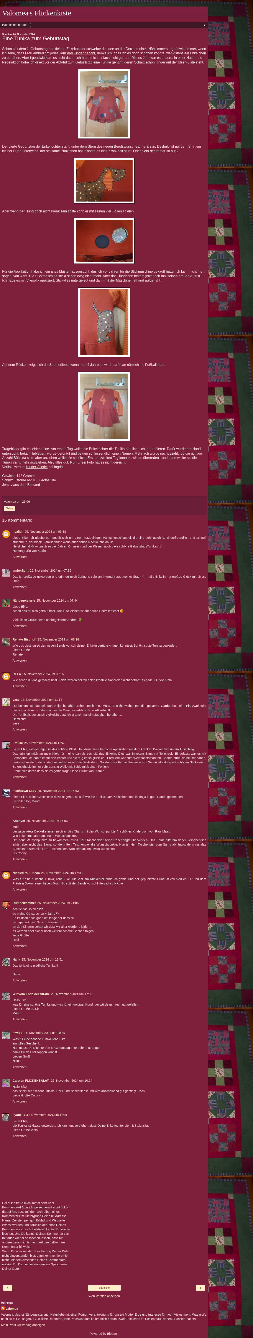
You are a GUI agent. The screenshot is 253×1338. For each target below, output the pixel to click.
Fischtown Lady (24, 790)
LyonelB (19, 1115)
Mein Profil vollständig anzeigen (23, 1325)
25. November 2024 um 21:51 (42, 959)
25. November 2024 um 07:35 (50, 570)
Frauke (18, 743)
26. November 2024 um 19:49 (44, 1032)
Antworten (20, 557)
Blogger (112, 1333)
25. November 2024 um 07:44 (57, 600)
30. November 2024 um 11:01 (46, 1115)
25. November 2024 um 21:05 (58, 903)
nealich (18, 531)
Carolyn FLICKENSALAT (31, 1080)
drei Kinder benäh (80, 53)
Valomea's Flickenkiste (36, 13)
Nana (16, 959)
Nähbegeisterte (24, 600)
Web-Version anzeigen (104, 1296)
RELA (17, 674)
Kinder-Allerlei (37, 467)
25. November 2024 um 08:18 (58, 639)
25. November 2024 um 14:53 (58, 790)
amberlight (21, 570)
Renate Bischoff (24, 639)
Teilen (9, 508)
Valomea (11, 1308)
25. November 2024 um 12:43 (44, 743)
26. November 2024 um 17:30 (71, 994)
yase (16, 699)
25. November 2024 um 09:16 (43, 674)
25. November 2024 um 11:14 (41, 699)
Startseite (104, 1287)
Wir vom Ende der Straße (31, 994)
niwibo (18, 1032)
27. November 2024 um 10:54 (71, 1080)
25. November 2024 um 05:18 (45, 531)
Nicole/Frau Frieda (26, 873)
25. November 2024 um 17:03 (61, 873)
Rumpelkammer (24, 903)
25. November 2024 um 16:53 (47, 820)
